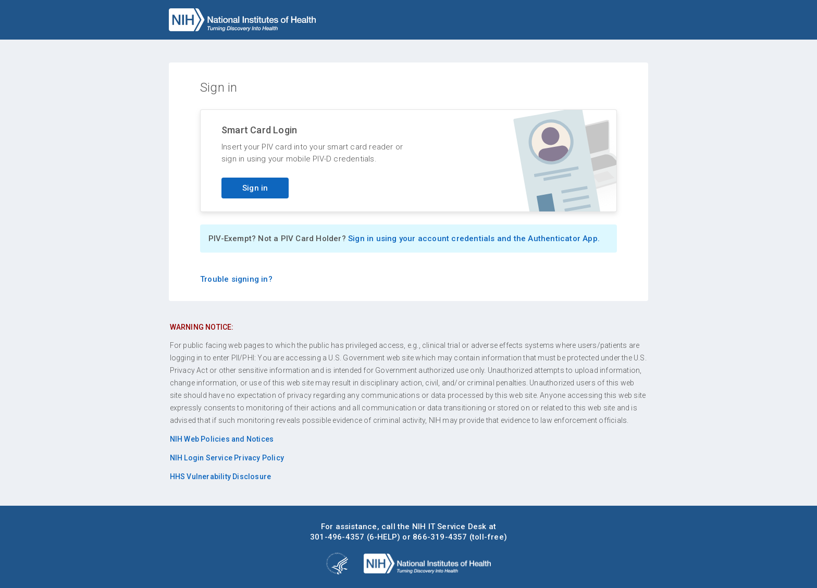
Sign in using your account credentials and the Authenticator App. (474, 238)
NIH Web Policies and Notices (222, 439)
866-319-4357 (440, 537)
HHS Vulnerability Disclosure (220, 476)
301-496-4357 (337, 537)
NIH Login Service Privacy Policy (227, 458)
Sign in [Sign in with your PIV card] (255, 188)
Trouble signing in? (236, 279)
